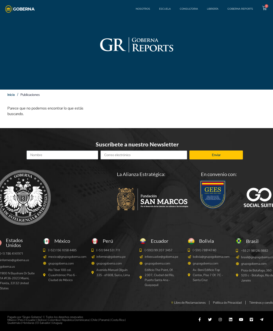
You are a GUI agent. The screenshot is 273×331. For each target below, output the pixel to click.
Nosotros (142, 8)
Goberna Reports (240, 8)
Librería (212, 8)
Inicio (11, 94)
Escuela (164, 8)
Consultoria (188, 8)
